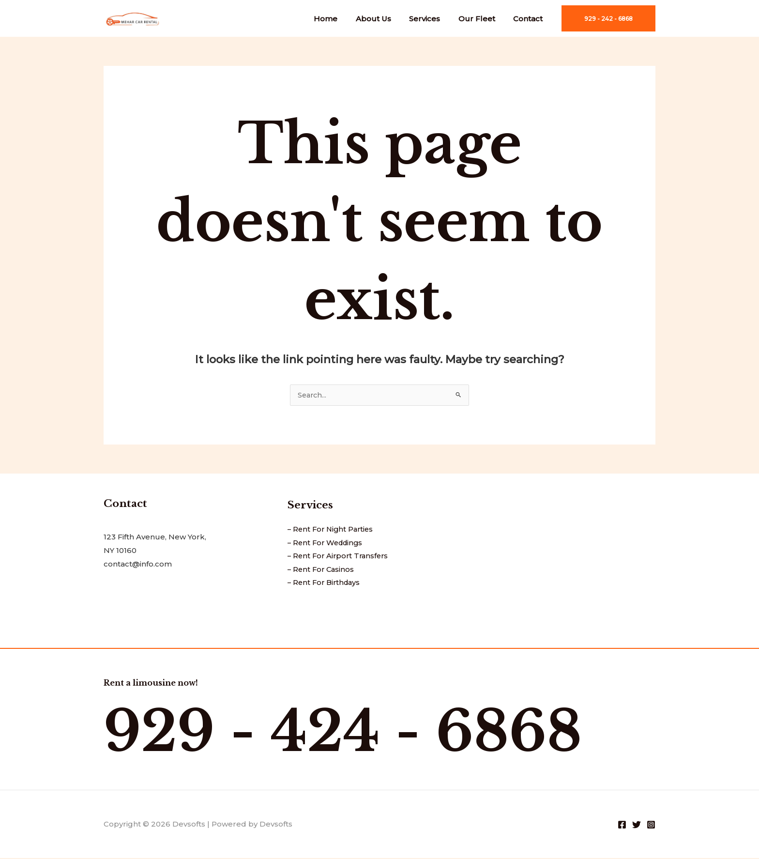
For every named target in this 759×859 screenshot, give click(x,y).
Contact (530, 18)
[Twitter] (636, 825)
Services (433, 18)
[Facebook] (622, 825)
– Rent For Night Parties (332, 530)
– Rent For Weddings (327, 543)
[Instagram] (651, 825)
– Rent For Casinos (322, 570)
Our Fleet (482, 18)
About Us (386, 18)
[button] (608, 18)
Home (342, 18)
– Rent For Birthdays (326, 584)
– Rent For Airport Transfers (340, 557)
